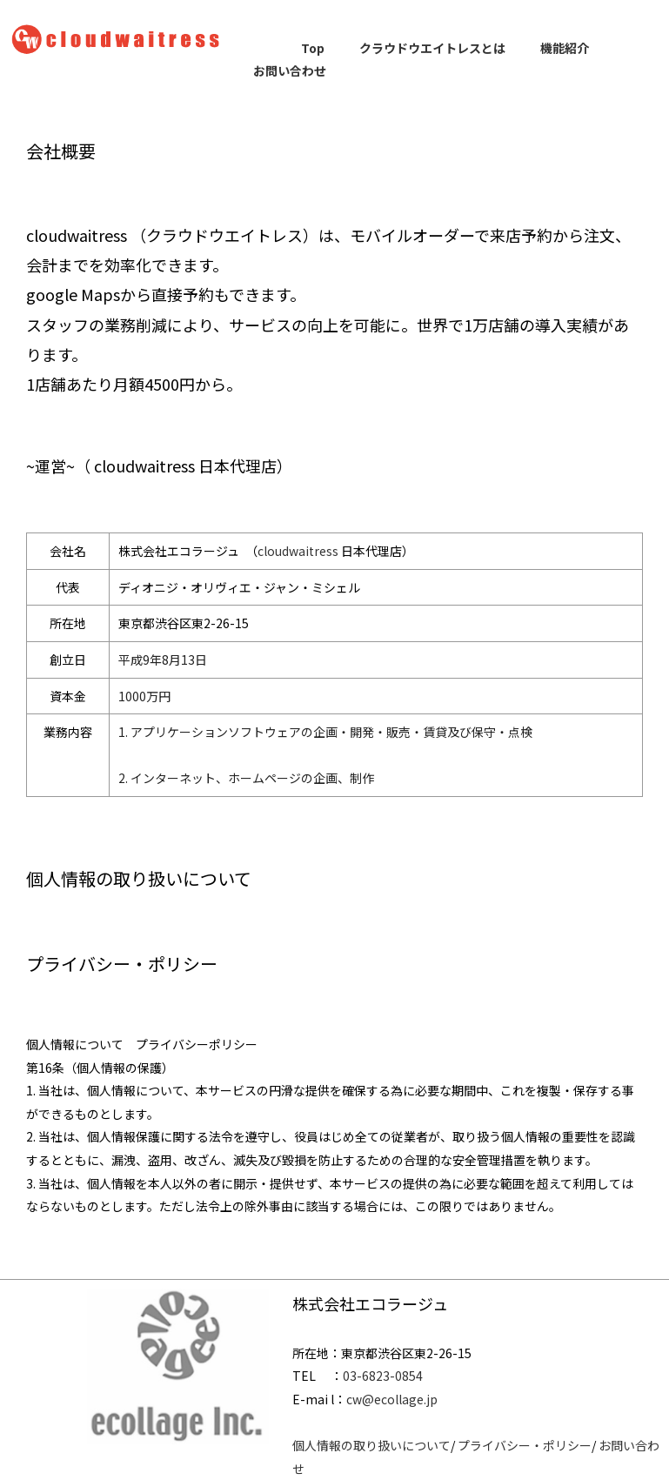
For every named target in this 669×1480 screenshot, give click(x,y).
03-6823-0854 (383, 1375)
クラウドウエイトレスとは (432, 48)
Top (312, 48)
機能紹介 (564, 48)
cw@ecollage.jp (392, 1399)
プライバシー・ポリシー (525, 1445)
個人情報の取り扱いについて (371, 1445)
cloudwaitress (298, 550)
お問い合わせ (289, 70)
